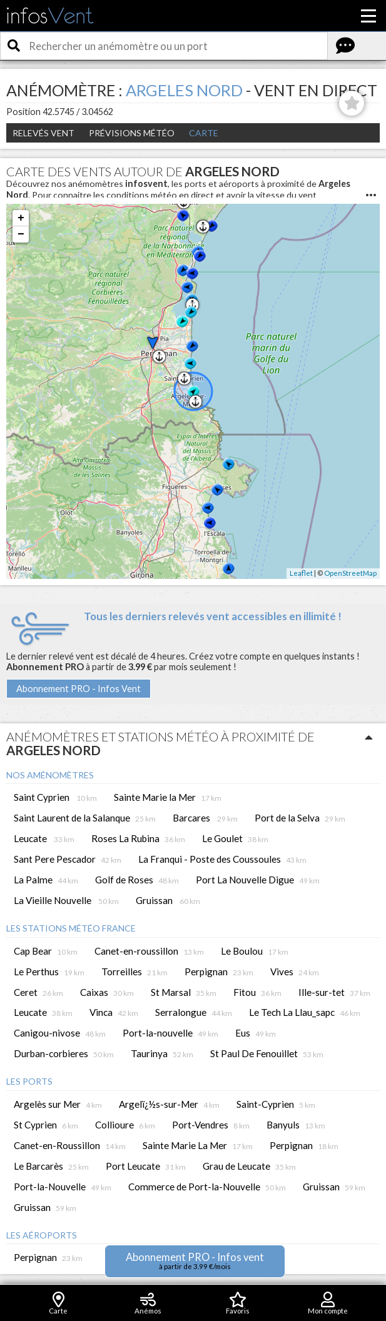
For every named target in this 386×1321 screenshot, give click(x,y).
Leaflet (301, 573)
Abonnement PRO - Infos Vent (78, 688)
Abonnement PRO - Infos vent (195, 1260)
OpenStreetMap (350, 573)
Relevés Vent (43, 133)
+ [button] (21, 218)
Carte (203, 133)
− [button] (21, 234)
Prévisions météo (132, 133)
